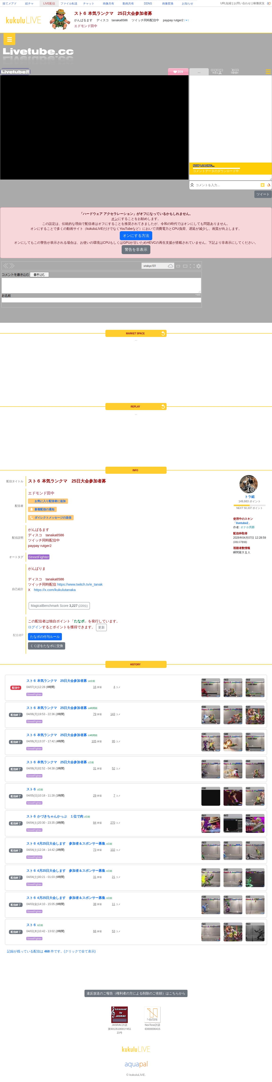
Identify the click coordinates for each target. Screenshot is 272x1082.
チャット (88, 3)
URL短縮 (226, 3)
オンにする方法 (136, 236)
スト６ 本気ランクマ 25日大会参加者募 (56, 681)
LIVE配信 (49, 3)
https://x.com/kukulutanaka (55, 590)
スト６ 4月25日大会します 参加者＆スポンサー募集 (65, 843)
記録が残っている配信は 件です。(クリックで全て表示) (51, 951)
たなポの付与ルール (45, 636)
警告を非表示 (136, 249)
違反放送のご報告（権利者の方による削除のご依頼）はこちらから (136, 993)
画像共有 (108, 3)
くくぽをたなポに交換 (46, 646)
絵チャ (29, 3)
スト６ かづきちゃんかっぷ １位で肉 (54, 816)
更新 (101, 627)
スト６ (31, 789)
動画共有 (128, 3)
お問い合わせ (242, 3)
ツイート (263, 194)
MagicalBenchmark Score (59, 606)
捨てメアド (10, 3)
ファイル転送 (68, 3)
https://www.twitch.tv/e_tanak (80, 584)
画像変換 (167, 3)
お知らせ (187, 3)
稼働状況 (258, 3)
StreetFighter (38, 557)
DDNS (148, 3)
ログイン (35, 627)
